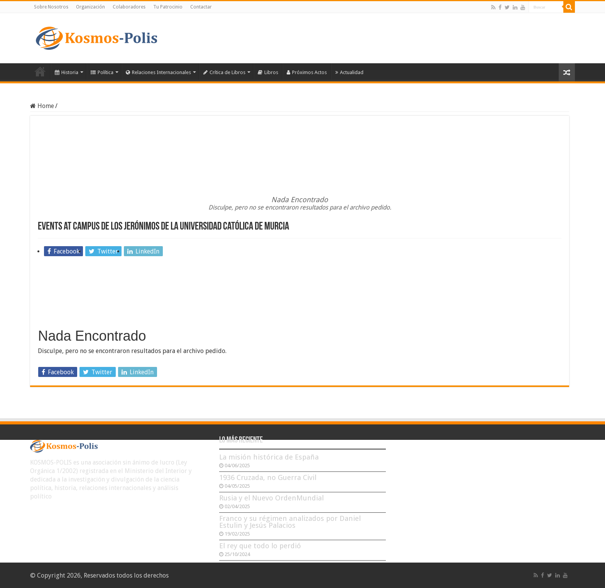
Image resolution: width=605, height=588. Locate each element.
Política (102, 72)
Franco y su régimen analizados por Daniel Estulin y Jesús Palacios (290, 521)
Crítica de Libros (224, 72)
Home (42, 106)
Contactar (201, 7)
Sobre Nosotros (51, 7)
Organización (90, 7)
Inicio (40, 71)
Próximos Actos (307, 72)
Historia (66, 72)
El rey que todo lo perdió (260, 546)
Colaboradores (129, 7)
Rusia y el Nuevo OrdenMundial (271, 498)
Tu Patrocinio (168, 7)
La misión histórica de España (269, 457)
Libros (268, 72)
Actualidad (349, 72)
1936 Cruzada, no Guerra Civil (267, 477)
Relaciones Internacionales (158, 72)
